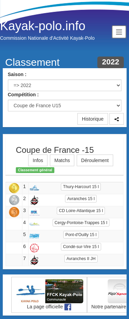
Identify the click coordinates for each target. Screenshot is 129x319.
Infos (38, 160)
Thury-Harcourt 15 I (81, 186)
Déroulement (95, 160)
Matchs (62, 160)
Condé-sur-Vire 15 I (81, 246)
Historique (93, 119)
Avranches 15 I (81, 198)
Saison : (17, 74)
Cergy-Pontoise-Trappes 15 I (81, 222)
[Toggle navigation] (119, 31)
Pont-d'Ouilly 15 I (81, 234)
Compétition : (23, 94)
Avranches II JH (80, 258)
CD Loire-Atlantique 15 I (81, 210)
